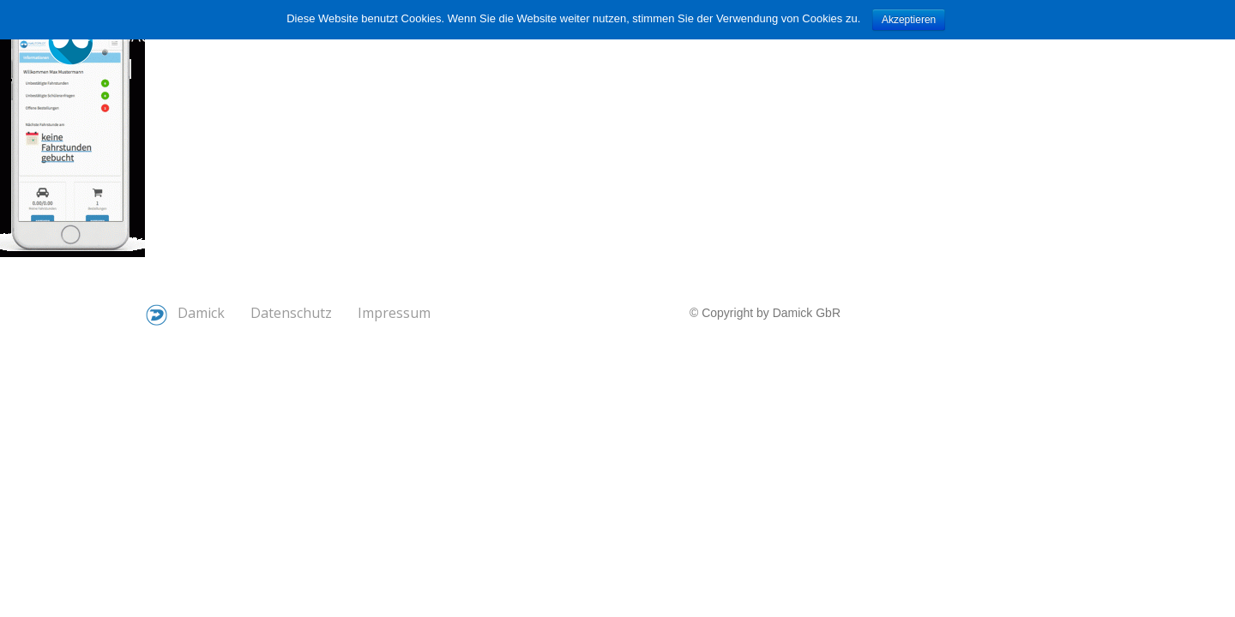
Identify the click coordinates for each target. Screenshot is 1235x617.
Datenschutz (291, 312)
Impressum (394, 312)
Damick (185, 314)
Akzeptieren (909, 20)
